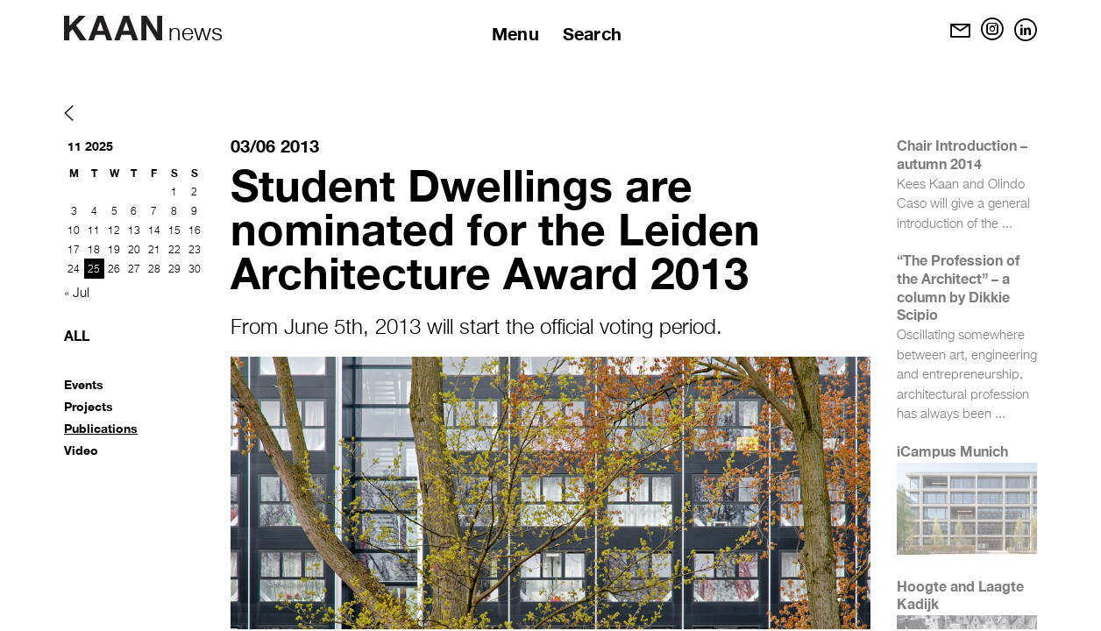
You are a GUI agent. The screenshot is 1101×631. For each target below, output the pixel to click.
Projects (88, 406)
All (76, 335)
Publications (101, 428)
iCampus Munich (952, 451)
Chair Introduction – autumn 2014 (962, 154)
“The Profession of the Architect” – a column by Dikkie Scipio (958, 287)
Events (83, 384)
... (1007, 223)
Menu (515, 33)
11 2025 (90, 145)
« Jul (76, 293)
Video (81, 450)
